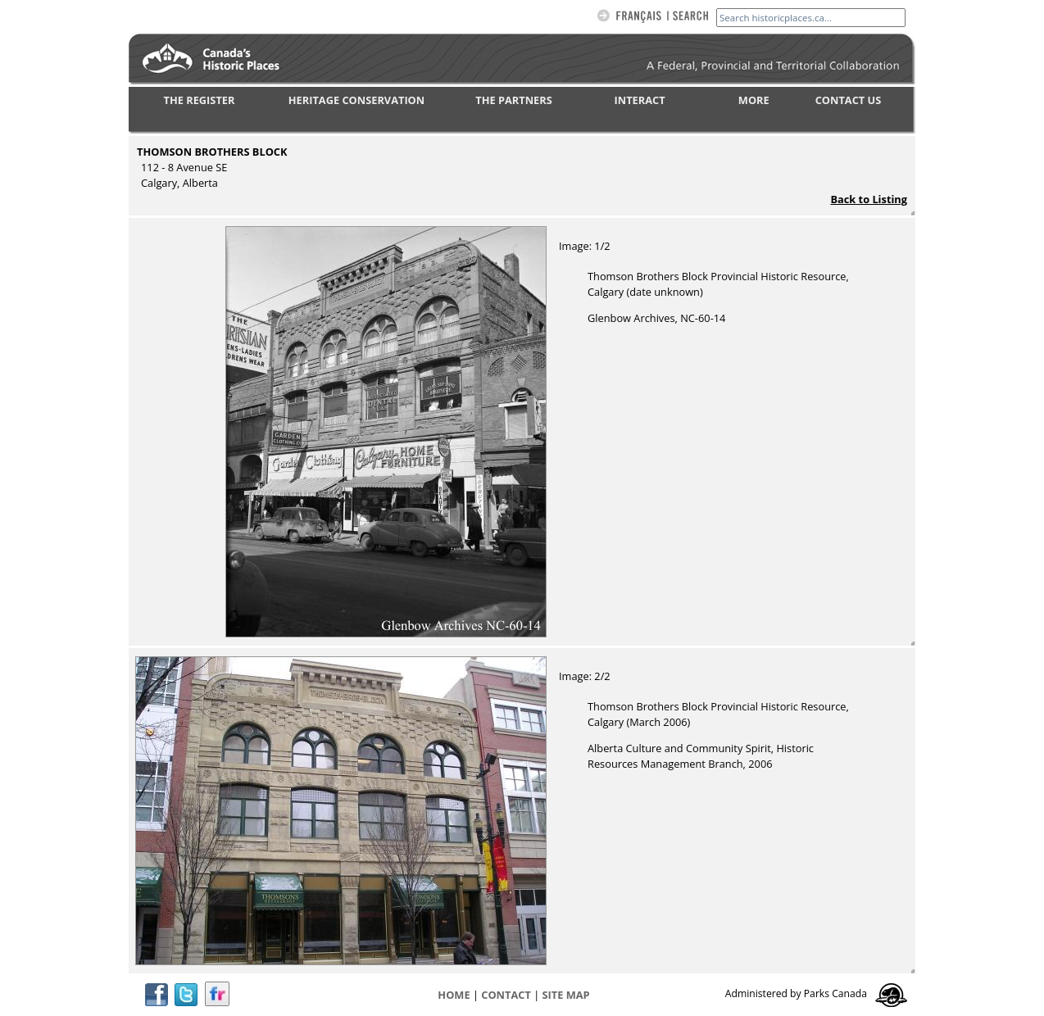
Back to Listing (868, 199)
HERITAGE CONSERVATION (356, 100)
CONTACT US (848, 100)
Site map (566, 994)
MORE (753, 100)
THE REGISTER (199, 100)
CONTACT (506, 994)
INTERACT (640, 100)
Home (454, 994)
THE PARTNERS (513, 100)
